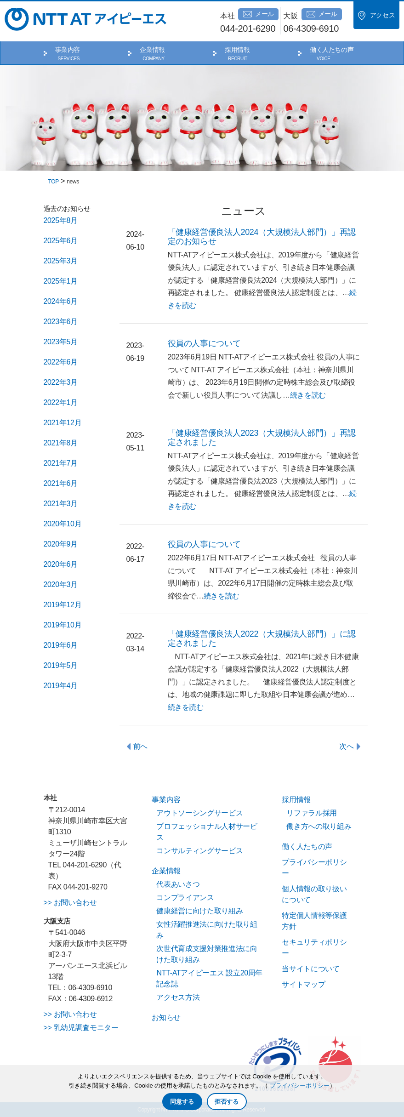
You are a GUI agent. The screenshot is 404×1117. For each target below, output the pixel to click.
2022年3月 (61, 382)
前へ (140, 746)
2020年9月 (61, 544)
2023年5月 (61, 342)
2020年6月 (61, 564)
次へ (346, 746)
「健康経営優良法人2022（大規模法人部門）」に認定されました (262, 638)
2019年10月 (63, 625)
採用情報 (237, 49)
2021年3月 (61, 503)
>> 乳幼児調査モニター (81, 1028)
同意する (182, 1101)
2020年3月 (61, 584)
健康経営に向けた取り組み (199, 911)
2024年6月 (61, 301)
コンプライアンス (185, 897)
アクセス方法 (177, 997)
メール (258, 14)
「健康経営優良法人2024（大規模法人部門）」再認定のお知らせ (262, 237)
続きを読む (308, 395)
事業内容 (67, 49)
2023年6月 (61, 321)
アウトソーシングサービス (199, 813)
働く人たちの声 (332, 49)
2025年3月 (61, 261)
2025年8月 (61, 220)
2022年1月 (61, 402)
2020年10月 (63, 524)
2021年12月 (63, 423)
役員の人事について (204, 343)
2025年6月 (61, 241)
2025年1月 (61, 281)
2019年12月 (63, 605)
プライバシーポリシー (300, 1085)
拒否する (227, 1101)
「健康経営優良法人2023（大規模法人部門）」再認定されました (262, 437)
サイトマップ (303, 984)
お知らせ (166, 1017)
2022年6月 (61, 362)
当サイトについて (310, 969)
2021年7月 (61, 463)
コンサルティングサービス (199, 851)
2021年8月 (61, 443)
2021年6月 (61, 483)
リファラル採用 (311, 813)
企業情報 (152, 49)
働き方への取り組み (318, 826)
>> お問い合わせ (70, 902)
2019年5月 (61, 665)
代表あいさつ (177, 884)
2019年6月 (61, 645)
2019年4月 (61, 686)
